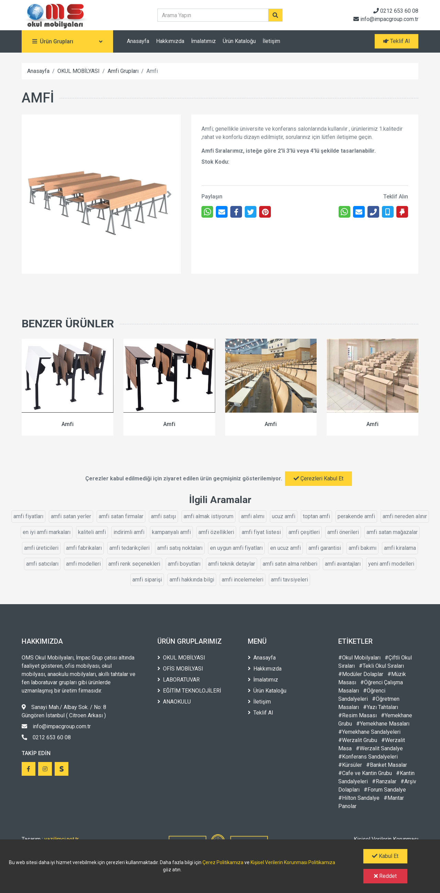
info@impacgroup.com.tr (385, 19)
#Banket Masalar (386, 765)
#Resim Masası (357, 715)
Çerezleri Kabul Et (318, 478)
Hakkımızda (170, 41)
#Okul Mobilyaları (359, 657)
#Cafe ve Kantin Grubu (365, 773)
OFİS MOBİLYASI (180, 668)
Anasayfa (138, 41)
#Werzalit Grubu (357, 740)
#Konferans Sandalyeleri (368, 756)
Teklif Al (260, 712)
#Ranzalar (384, 781)
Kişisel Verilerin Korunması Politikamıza (293, 862)
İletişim (271, 41)
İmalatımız (203, 41)
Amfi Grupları (123, 71)
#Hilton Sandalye (359, 798)
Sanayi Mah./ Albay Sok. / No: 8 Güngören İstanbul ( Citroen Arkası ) (64, 711)
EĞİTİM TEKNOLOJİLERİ (189, 690)
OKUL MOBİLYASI (78, 71)
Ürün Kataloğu (239, 41)
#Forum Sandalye (385, 789)
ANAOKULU (174, 701)
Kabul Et (385, 856)
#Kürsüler (350, 765)
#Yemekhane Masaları (382, 723)
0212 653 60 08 (395, 11)
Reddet (385, 876)
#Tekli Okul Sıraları (381, 666)
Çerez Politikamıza (222, 862)
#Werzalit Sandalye (379, 748)
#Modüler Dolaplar (360, 674)
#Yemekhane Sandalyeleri (369, 732)
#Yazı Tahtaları (380, 707)
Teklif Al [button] (396, 41)
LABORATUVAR (178, 679)
